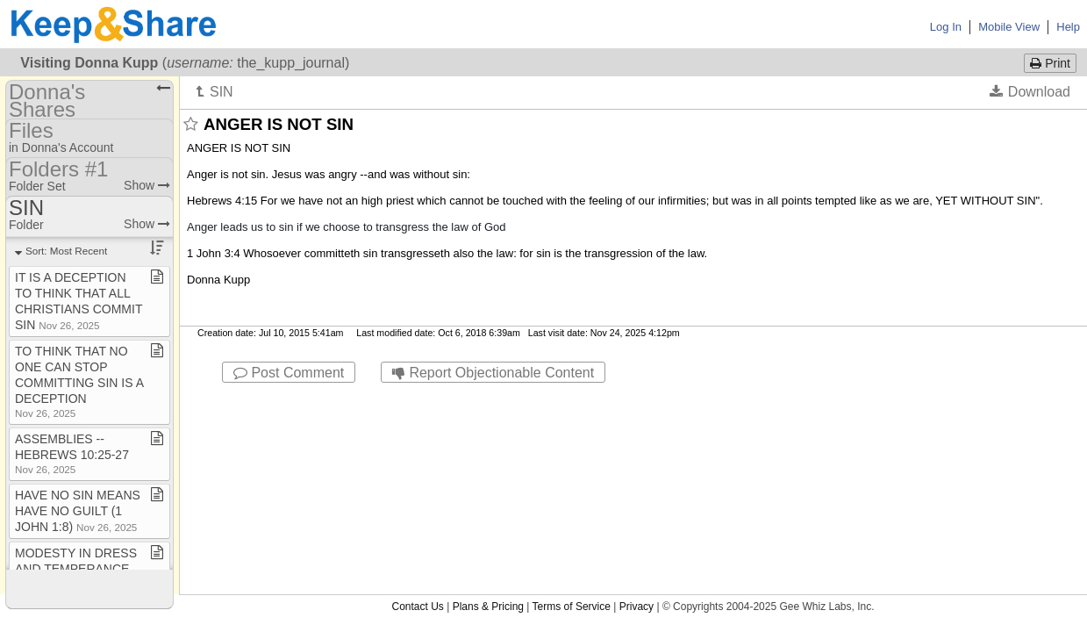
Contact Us (417, 398)
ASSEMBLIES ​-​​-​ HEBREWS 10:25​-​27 (72, 453)
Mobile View (1009, 26)
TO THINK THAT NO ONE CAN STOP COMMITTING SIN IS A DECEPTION (79, 381)
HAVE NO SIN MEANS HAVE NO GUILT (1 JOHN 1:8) (77, 511)
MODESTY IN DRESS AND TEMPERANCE (76, 567)
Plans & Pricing (488, 398)
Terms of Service (572, 398)
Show (147, 185)
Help (1068, 26)
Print (1050, 63)
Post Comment (288, 372)
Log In (946, 26)
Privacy (636, 398)
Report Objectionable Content (493, 372)
